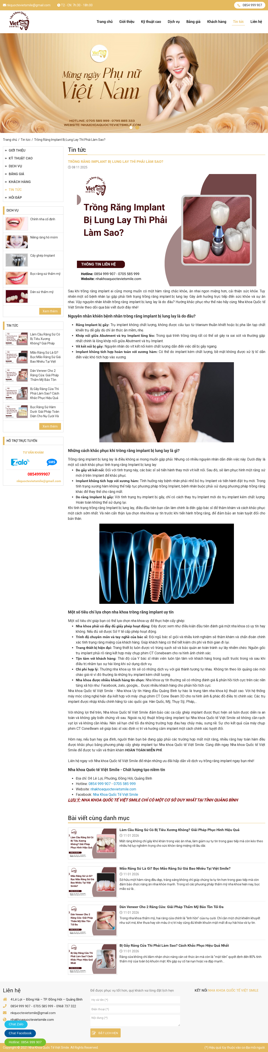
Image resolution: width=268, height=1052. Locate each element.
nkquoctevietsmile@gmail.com (26, 5)
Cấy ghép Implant (42, 255)
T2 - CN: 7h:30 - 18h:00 (75, 5)
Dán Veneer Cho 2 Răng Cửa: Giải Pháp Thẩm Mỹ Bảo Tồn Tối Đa (44, 377)
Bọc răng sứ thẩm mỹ (45, 274)
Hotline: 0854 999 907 (25, 1042)
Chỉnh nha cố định (42, 219)
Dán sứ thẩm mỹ (42, 292)
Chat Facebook (20, 1033)
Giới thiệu (126, 22)
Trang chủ (105, 22)
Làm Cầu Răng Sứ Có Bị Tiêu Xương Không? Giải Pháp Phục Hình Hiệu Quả (45, 341)
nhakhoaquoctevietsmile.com (113, 789)
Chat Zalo (16, 1024)
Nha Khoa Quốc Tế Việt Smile (115, 794)
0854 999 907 (249, 5)
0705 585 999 (125, 784)
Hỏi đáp (13, 198)
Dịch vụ (174, 22)
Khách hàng (216, 22)
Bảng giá (193, 22)
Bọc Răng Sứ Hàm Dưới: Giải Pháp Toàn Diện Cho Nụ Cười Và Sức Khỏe (44, 413)
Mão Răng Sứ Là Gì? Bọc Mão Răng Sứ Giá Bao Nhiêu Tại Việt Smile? (45, 359)
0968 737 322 (66, 1006)
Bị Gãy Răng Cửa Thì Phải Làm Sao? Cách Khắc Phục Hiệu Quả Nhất (44, 395)
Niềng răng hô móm (44, 237)
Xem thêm (50, 311)
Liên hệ (256, 22)
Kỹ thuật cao (151, 22)
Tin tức (238, 22)
